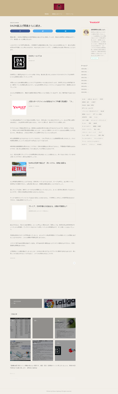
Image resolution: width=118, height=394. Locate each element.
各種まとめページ (57, 14)
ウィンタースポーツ (87, 138)
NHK (90, 117)
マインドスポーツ (98, 138)
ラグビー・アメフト (87, 129)
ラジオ (95, 117)
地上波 (102, 111)
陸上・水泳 (97, 129)
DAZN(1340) (12, 258)
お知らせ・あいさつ (92, 99)
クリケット (92, 144)
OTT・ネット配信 (97, 114)
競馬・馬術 (101, 135)
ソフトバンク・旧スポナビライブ (90, 111)
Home (47, 14)
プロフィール (69, 14)
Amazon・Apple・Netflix (88, 105)
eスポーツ (84, 144)
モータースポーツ (86, 126)
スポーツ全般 (85, 120)
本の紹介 (99, 144)
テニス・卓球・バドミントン (89, 135)
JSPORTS (84, 117)
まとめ (83, 99)
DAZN (101, 99)
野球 (90, 123)
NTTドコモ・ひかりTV (87, 108)
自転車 (95, 123)
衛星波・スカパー (86, 114)
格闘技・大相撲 (97, 126)
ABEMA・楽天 (85, 102)
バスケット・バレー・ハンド (89, 132)
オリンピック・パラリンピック (98, 120)
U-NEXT (94, 102)
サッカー (84, 123)
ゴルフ (100, 132)
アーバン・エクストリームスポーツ (90, 141)
